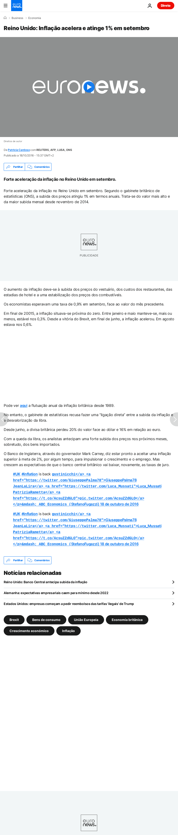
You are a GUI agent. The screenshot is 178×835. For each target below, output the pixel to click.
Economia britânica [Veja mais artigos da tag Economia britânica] (127, 614)
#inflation (30, 474)
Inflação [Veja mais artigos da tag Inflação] (68, 625)
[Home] (5, 17)
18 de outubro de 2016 (119, 501)
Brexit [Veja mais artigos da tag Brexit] (14, 614)
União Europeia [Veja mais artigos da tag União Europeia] (86, 614)
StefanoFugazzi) (78, 496)
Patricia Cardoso (19, 150)
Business (17, 18)
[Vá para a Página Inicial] (16, 5)
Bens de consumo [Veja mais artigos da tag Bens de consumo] (46, 614)
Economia (34, 18)
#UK (16, 474)
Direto (166, 5)
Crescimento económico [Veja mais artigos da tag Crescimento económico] (29, 625)
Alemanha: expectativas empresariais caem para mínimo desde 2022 (56, 587)
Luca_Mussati (87, 485)
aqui (23, 405)
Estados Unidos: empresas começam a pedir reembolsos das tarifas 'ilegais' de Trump (69, 598)
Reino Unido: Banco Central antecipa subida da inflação (45, 576)
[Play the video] (89, 87)
